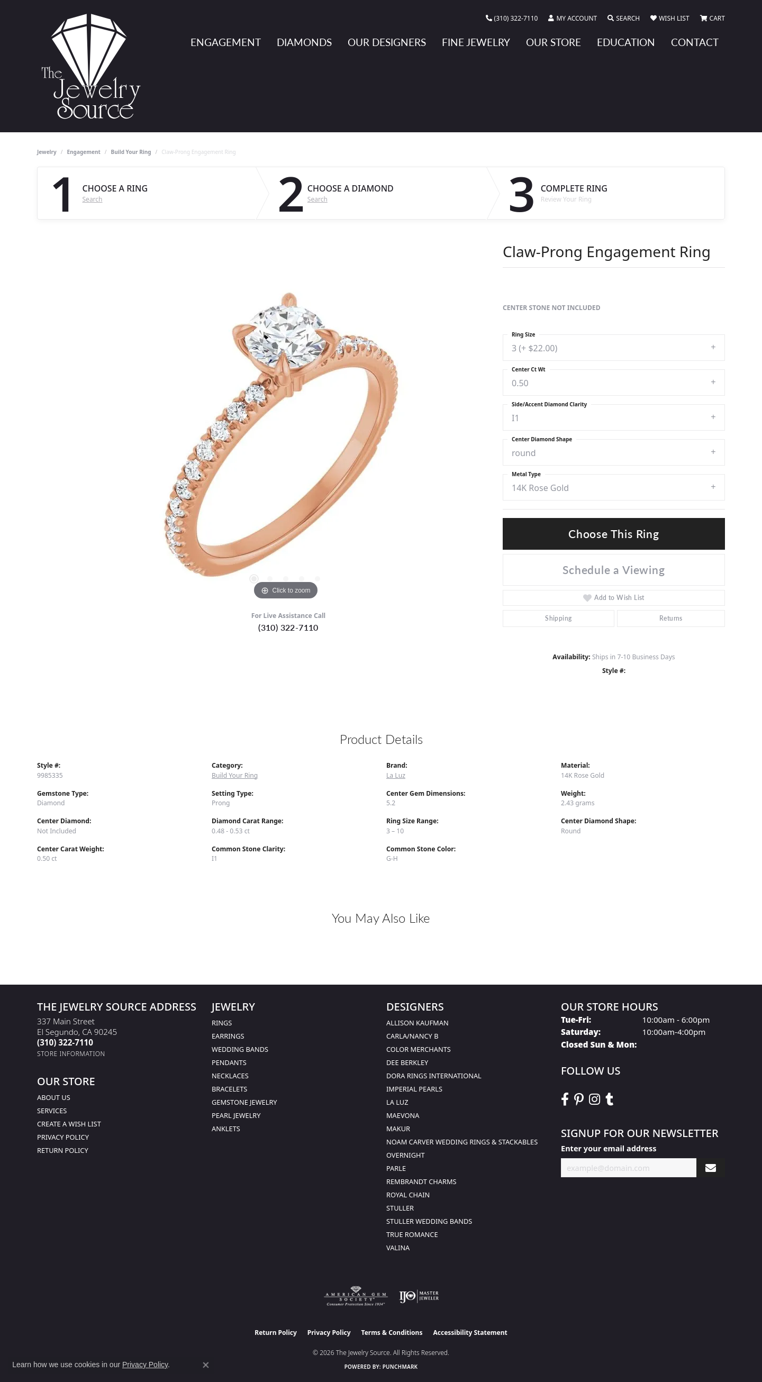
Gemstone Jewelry (244, 1102)
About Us (53, 1097)
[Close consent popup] (206, 1365)
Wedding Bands (240, 1049)
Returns (671, 618)
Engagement (225, 42)
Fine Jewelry (476, 42)
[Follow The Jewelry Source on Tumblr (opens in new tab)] (609, 1099)
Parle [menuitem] (396, 1168)
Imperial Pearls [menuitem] (414, 1089)
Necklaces (230, 1075)
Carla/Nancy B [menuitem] (412, 1036)
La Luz (395, 775)
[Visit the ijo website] (419, 1296)
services (52, 1110)
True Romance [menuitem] (412, 1234)
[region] (285, 444)
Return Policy (62, 1150)
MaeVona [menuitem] (402, 1115)
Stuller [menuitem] (400, 1208)
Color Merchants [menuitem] (418, 1049)
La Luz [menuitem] (397, 1102)
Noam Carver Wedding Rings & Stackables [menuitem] (462, 1142)
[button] (572, 18)
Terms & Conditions (392, 1332)
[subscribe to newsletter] (710, 1168)
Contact (695, 42)
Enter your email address (608, 1148)
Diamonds (304, 42)
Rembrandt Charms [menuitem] (421, 1181)
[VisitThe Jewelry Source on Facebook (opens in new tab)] (565, 1099)
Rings (222, 1023)
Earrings (228, 1036)
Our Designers (387, 42)
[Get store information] (71, 1053)
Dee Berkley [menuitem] (407, 1062)
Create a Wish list (69, 1124)
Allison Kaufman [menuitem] (417, 1023)
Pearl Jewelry (236, 1115)
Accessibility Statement (470, 1332)
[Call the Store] (65, 1042)
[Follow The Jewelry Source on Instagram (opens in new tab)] (594, 1099)
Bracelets (229, 1089)
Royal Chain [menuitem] (408, 1194)
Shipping (558, 618)
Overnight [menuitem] (405, 1155)
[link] (512, 18)
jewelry (47, 152)
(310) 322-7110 (288, 627)
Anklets (226, 1128)
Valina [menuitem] (398, 1247)
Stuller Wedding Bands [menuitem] (429, 1221)
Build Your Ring (131, 152)
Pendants (229, 1062)
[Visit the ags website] (355, 1296)
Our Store (553, 42)
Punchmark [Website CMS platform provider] (400, 1366)
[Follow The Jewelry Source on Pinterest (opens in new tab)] (579, 1099)
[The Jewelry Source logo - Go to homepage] (95, 66)
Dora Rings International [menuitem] (434, 1075)
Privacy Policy (63, 1137)
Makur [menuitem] (398, 1128)
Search (93, 199)
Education (626, 42)
